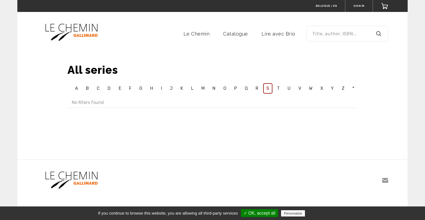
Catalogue (235, 34)
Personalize (293, 213)
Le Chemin (196, 34)
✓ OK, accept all (259, 213)
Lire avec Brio (278, 34)
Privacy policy (319, 213)
